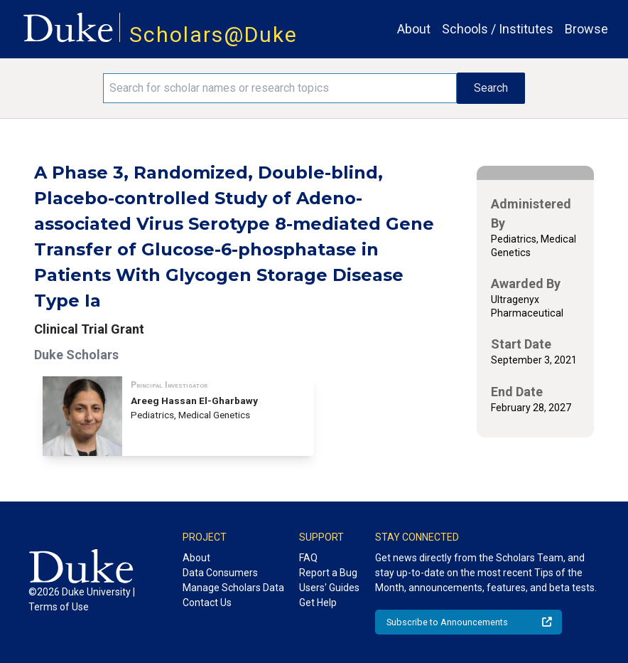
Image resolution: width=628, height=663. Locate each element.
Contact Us (207, 602)
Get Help (318, 602)
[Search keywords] (279, 88)
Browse (586, 28)
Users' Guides (329, 587)
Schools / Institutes (497, 28)
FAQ (308, 557)
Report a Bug (328, 572)
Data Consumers (220, 572)
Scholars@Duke (213, 34)
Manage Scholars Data (233, 587)
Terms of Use (58, 606)
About (414, 28)
